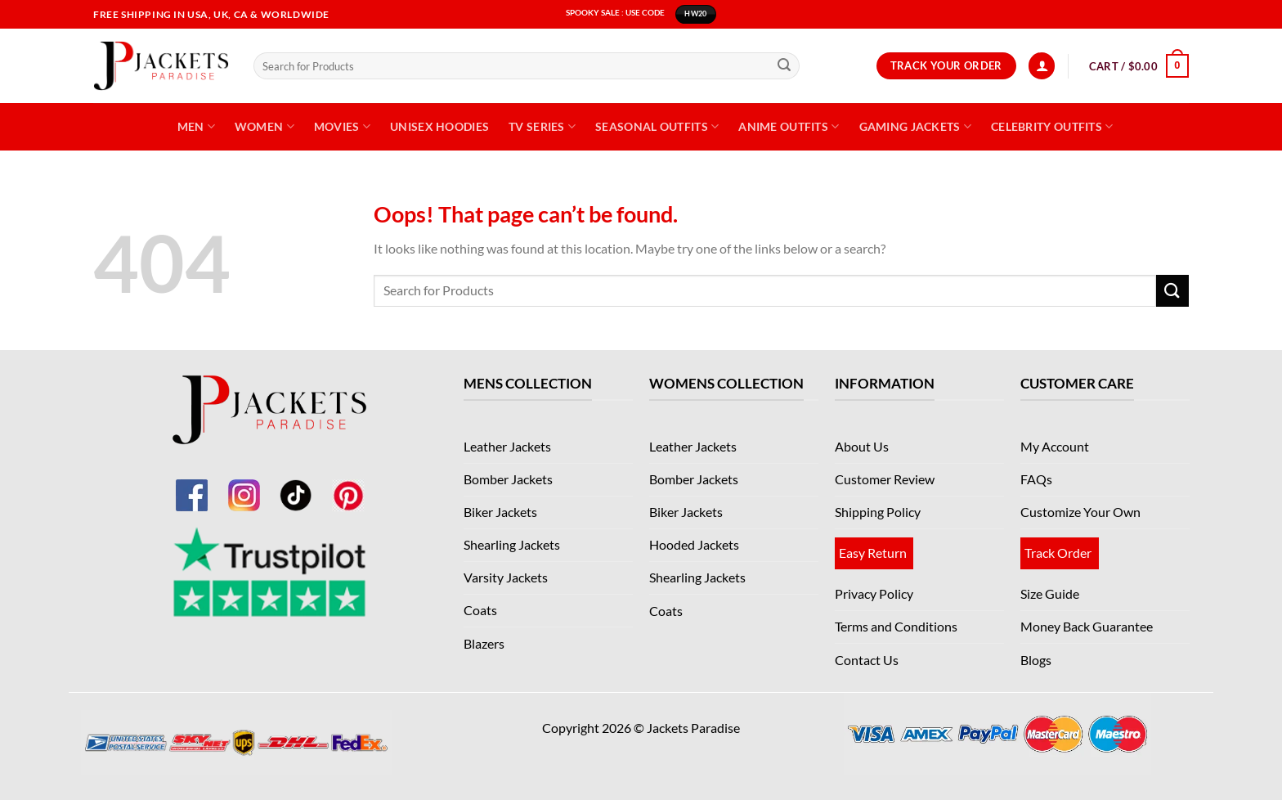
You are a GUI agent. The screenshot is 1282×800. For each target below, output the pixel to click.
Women (264, 126)
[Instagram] (243, 485)
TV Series (542, 126)
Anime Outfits (788, 126)
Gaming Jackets (915, 126)
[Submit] (784, 66)
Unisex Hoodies (439, 126)
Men (196, 126)
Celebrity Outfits (1052, 126)
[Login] (1042, 65)
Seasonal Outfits (657, 126)
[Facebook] (191, 485)
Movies (342, 126)
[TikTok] (296, 485)
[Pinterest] (348, 485)
